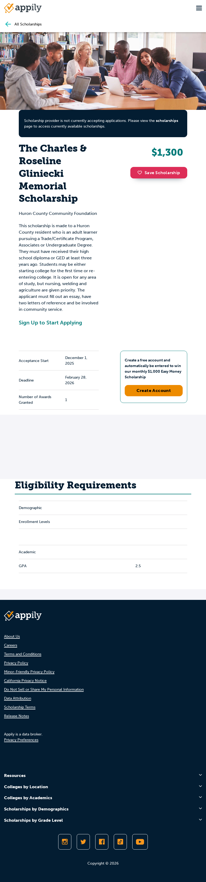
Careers (10, 645)
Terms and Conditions (22, 654)
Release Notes (16, 716)
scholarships (167, 120)
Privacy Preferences (21, 740)
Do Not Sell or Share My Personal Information (44, 689)
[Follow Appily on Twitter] (83, 842)
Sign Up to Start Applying (50, 322)
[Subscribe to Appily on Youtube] (140, 842)
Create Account (154, 390)
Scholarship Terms (19, 707)
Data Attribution (17, 698)
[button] (141, 172)
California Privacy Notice (25, 680)
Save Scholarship (159, 172)
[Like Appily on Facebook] (101, 842)
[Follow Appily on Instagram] (64, 842)
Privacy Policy (16, 663)
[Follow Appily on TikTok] (120, 842)
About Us (12, 636)
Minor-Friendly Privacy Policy (29, 672)
